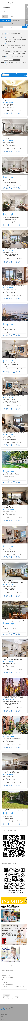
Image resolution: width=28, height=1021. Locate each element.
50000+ (6, 53)
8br (23, 62)
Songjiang (19, 39)
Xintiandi (16, 44)
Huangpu (15, 37)
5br (16, 62)
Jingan (7, 37)
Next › (10, 999)
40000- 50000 (22, 51)
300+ (16, 58)
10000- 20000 (16, 50)
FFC (19, 44)
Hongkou (10, 39)
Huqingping (18, 47)
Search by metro (16, 20)
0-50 (7, 56)
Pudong (19, 37)
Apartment (8, 33)
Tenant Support (5, 979)
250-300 (11, 58)
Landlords (5, 11)
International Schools (7, 7)
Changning (23, 37)
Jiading (13, 41)
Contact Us (5, 16)
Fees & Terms (5, 982)
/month (8, 102)
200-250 (6, 58)
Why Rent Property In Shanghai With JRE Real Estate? (13, 986)
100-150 (16, 56)
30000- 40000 (15, 51)
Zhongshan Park (18, 45)
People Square (7, 45)
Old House (7, 35)
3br (12, 62)
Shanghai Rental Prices (6, 975)
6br (19, 62)
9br (25, 62)
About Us (12, 11)
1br (7, 62)
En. (12, 16)
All (5, 33)
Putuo (6, 41)
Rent (3, 2)
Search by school (5, 23)
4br (14, 62)
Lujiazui (8, 44)
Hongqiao (7, 47)
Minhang (24, 39)
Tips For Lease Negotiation (7, 977)
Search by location (5, 20)
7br (21, 62)
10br (6, 64)
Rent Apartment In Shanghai (7, 973)
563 (17, 997)
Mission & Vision (4, 1018)
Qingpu (6, 39)
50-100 (11, 56)
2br (9, 62)
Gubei (11, 47)
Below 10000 (9, 50)
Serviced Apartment (15, 33)
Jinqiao (11, 44)
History (2, 1016)
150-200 (21, 56)
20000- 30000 (8, 51)
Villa (21, 33)
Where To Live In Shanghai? (7, 970)
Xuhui (11, 37)
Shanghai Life (11, 2)
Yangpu (14, 39)
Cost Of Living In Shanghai (7, 984)
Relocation (17, 7)
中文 (10, 16)
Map (13, 23)
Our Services (4, 1019)
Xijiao (14, 47)
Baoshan (9, 41)
